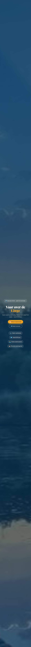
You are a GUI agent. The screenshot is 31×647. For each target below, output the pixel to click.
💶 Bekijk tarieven (15, 326)
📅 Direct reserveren (15, 321)
